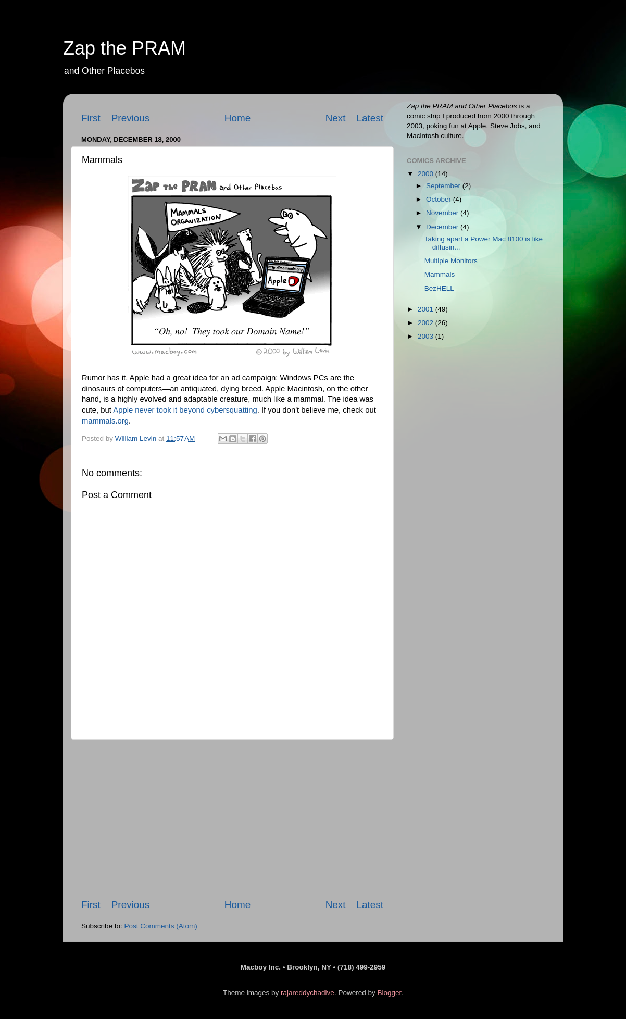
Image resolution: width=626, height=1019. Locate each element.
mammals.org (105, 421)
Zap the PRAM (124, 48)
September (444, 186)
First (91, 118)
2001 (426, 309)
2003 (426, 336)
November (443, 213)
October (439, 199)
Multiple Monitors (451, 261)
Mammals (439, 274)
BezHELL (439, 288)
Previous (130, 118)
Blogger (389, 993)
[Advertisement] (232, 819)
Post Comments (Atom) (160, 926)
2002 (426, 323)
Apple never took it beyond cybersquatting (185, 410)
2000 (426, 174)
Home (237, 118)
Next (335, 118)
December (443, 227)
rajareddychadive (307, 993)
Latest (370, 118)
